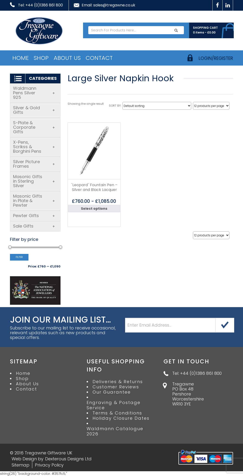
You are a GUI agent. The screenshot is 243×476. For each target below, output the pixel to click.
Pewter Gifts (34, 216)
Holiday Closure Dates (121, 418)
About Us (67, 58)
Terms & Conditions (117, 413)
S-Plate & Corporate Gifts (34, 127)
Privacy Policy (49, 465)
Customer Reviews (116, 387)
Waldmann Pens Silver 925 (34, 92)
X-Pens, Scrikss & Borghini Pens (34, 146)
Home (20, 58)
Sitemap (20, 465)
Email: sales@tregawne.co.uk (108, 5)
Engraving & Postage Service (113, 405)
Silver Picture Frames (34, 164)
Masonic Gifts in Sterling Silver (34, 181)
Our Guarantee (112, 392)
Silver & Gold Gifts (34, 110)
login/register (216, 58)
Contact (99, 58)
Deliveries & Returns (118, 381)
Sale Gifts (34, 226)
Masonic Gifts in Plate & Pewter (34, 200)
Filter (19, 257)
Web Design (24, 459)
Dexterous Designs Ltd (68, 459)
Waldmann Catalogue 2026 (115, 431)
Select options (94, 208)
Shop (41, 58)
